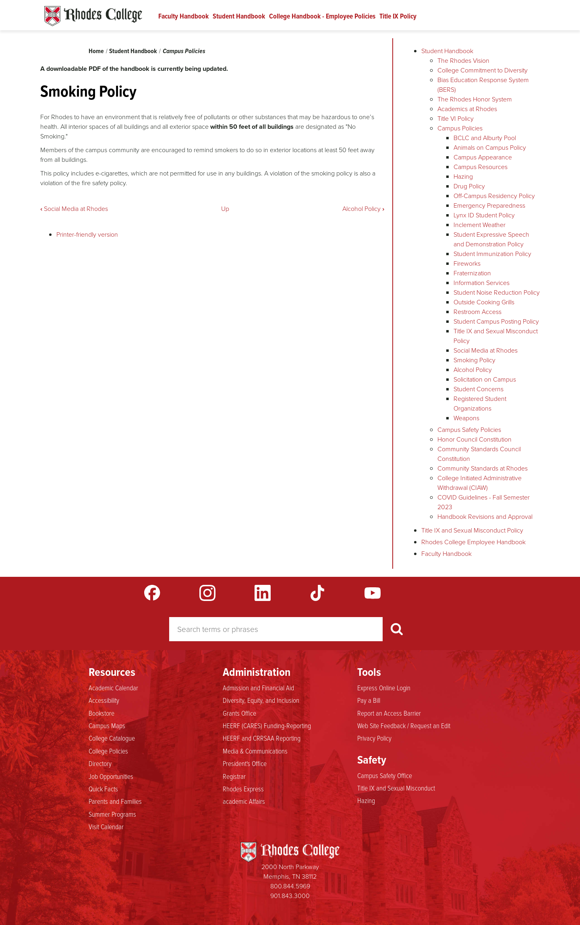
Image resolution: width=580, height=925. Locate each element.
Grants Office (239, 713)
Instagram (207, 593)
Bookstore (101, 713)
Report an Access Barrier (389, 713)
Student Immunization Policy (492, 253)
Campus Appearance (483, 157)
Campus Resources (481, 166)
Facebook (152, 593)
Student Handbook (239, 16)
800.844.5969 (290, 886)
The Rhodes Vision (463, 60)
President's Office (245, 763)
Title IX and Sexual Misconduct (396, 788)
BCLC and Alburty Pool (485, 137)
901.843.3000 (290, 895)
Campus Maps (107, 726)
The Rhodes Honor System (474, 99)
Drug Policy (469, 186)
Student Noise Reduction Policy (497, 292)
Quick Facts (103, 789)
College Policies (108, 751)
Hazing (463, 176)
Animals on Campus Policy (490, 147)
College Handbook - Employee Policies (322, 16)
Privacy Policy (374, 738)
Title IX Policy (397, 16)
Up (225, 208)
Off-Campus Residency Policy (494, 195)
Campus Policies (184, 51)
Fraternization (472, 273)
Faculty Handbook (183, 16)
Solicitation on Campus (485, 379)
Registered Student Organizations (480, 403)
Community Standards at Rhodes (482, 468)
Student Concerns (478, 389)
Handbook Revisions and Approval (484, 516)
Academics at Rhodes (467, 109)
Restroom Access (477, 311)
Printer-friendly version (87, 234)
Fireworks (467, 263)
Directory (100, 763)
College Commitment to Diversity (482, 70)
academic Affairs (244, 801)
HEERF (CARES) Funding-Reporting (267, 726)
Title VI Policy (455, 118)
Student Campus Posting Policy (496, 321)
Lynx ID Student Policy (484, 215)
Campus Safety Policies (469, 429)
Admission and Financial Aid (258, 688)
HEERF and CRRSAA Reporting (261, 738)
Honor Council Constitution (474, 439)
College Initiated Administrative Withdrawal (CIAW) (479, 482)
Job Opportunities (111, 776)
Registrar (234, 776)
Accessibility (104, 700)
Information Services (482, 282)
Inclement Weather (479, 224)
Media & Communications (255, 751)
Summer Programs (112, 814)
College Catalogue (112, 738)
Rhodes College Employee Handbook (473, 542)
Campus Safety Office (384, 775)
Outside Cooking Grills (484, 302)
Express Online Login (383, 688)
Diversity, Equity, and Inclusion (261, 700)
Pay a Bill (368, 700)
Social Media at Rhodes (74, 208)
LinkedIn (263, 593)
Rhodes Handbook (93, 16)
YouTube (373, 593)
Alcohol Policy (363, 208)
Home (96, 51)
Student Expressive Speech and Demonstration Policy (491, 239)
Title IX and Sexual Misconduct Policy (472, 530)
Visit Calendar (106, 827)
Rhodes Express (243, 789)
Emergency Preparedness (489, 205)
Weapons (466, 418)
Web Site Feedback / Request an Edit (403, 726)
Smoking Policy (474, 360)
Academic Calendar (113, 688)
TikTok (317, 593)
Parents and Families (115, 801)
